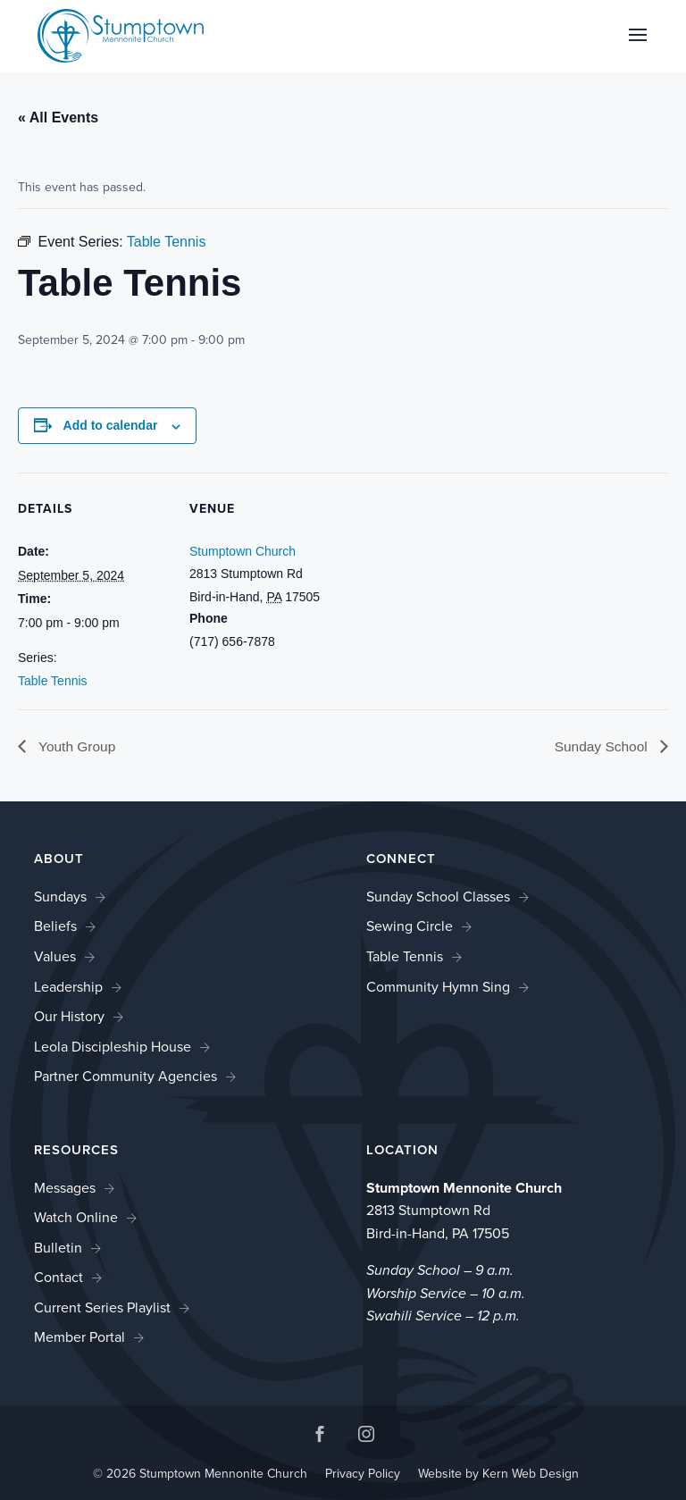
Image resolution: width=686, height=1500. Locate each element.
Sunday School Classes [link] (438, 896)
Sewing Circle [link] (409, 927)
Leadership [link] (68, 986)
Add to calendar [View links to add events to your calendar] (110, 425)
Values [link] (55, 956)
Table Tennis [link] (53, 681)
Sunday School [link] (601, 747)
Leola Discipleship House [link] (112, 1046)
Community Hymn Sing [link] (438, 986)
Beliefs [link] (55, 927)
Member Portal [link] (79, 1338)
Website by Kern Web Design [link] (498, 1474)
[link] (121, 34)
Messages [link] (65, 1187)
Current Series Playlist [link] (102, 1307)
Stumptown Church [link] (242, 551)
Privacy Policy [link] (362, 1474)
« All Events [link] (58, 117)
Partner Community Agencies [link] (125, 1077)
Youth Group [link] (76, 747)
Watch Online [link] (76, 1218)
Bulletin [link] (58, 1247)
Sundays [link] (60, 896)
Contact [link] (58, 1278)
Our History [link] (69, 1017)
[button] (637, 46)
